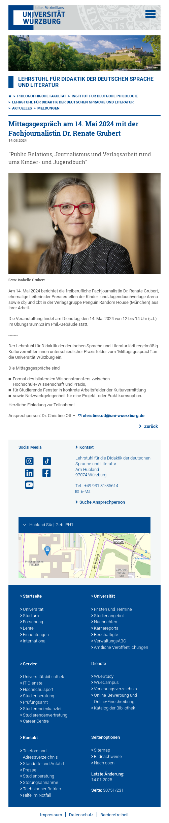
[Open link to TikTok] (44, 461)
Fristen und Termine (111, 610)
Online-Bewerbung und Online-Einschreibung (114, 699)
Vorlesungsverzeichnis (114, 689)
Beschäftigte (104, 635)
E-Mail (87, 491)
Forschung (31, 622)
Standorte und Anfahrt (42, 764)
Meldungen (48, 108)
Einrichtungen (34, 635)
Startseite (31, 597)
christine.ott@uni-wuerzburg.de (113, 415)
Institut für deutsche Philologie (105, 96)
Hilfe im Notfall (35, 796)
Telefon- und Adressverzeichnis (39, 754)
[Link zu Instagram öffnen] (27, 461)
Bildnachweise (106, 757)
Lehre (27, 629)
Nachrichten (104, 622)
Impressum (51, 814)
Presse (28, 770)
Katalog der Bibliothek (113, 708)
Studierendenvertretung (43, 716)
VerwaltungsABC (108, 641)
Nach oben (102, 763)
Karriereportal (105, 629)
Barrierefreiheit (114, 814)
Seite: (96, 790)
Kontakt (86, 447)
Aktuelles (22, 108)
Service (28, 664)
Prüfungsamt (34, 703)
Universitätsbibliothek (42, 677)
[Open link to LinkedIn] (27, 473)
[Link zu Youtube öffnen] (27, 485)
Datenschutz (81, 814)
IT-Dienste (31, 683)
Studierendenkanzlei (40, 709)
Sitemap (100, 751)
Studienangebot (107, 616)
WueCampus (105, 683)
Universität (31, 610)
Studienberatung (37, 696)
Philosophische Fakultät (41, 96)
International (33, 641)
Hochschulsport (36, 690)
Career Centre (34, 722)
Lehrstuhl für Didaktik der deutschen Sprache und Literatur (73, 102)
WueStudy (102, 677)
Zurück (150, 426)
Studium (29, 616)
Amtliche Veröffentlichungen (119, 648)
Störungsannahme (39, 783)
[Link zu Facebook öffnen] (44, 473)
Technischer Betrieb (40, 789)
